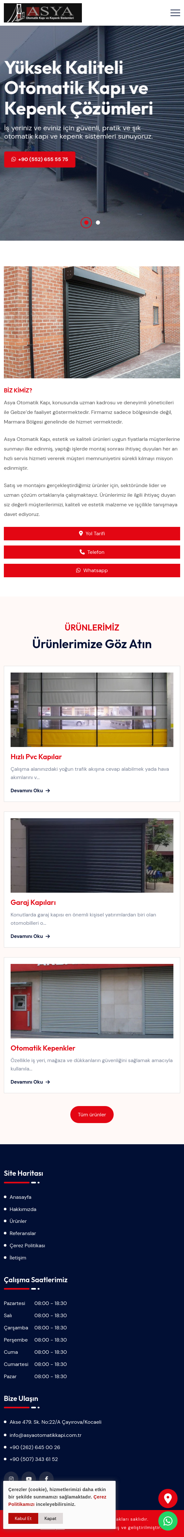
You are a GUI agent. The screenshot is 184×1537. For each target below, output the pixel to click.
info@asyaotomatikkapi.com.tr (46, 1435)
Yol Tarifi (92, 533)
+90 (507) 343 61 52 (34, 1459)
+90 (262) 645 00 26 (35, 1447)
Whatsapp (92, 570)
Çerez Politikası (27, 1245)
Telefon (92, 552)
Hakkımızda (23, 1209)
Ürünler (18, 1221)
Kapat (51, 1518)
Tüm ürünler (92, 1114)
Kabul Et (23, 1518)
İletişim (18, 1257)
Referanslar (23, 1233)
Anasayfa (20, 1197)
